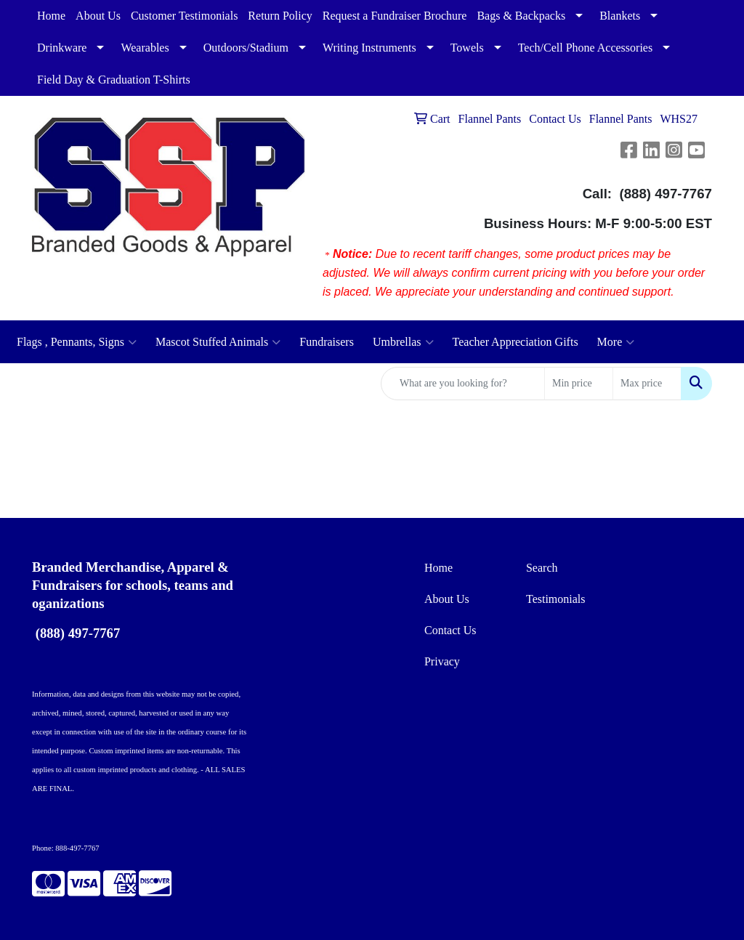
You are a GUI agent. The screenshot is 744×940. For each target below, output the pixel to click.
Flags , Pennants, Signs (77, 342)
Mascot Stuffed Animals (217, 342)
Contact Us (450, 630)
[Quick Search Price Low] (578, 383)
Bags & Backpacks (521, 15)
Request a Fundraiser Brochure (395, 15)
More (616, 342)
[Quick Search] (463, 383)
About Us (98, 15)
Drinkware (61, 47)
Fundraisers (326, 342)
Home (51, 15)
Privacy (442, 661)
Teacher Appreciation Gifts (515, 342)
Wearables (145, 47)
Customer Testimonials (184, 15)
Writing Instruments (369, 47)
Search (542, 568)
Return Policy (280, 15)
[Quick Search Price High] (647, 383)
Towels (467, 47)
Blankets (619, 15)
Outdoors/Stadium (245, 47)
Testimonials (556, 599)
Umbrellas (403, 342)
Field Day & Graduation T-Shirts (113, 79)
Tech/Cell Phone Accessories (585, 47)
